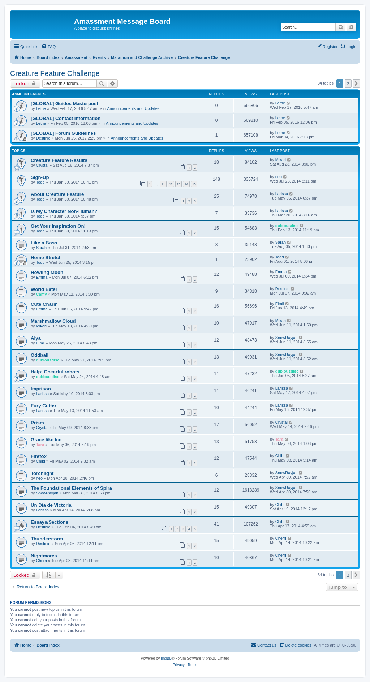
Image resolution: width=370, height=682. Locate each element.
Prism (37, 422)
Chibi (40, 461)
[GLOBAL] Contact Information (65, 118)
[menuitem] (48, 46)
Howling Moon (47, 272)
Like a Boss (44, 242)
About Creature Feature (57, 194)
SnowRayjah (286, 337)
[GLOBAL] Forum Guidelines (63, 133)
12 (171, 184)
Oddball (39, 355)
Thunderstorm (47, 538)
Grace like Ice (46, 439)
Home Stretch (46, 257)
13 (178, 184)
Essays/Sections (49, 522)
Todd (40, 182)
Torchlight (42, 473)
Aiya (36, 338)
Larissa (281, 194)
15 (194, 184)
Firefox (39, 456)
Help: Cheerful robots (55, 371)
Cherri (280, 538)
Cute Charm (44, 304)
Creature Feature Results (59, 160)
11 (163, 184)
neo (278, 177)
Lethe (41, 108)
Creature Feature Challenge (55, 73)
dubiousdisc (287, 225)
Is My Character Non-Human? (64, 211)
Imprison (41, 388)
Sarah (41, 247)
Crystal (42, 165)
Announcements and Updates (133, 108)
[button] (356, 83)
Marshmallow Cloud (53, 321)
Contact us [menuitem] (263, 644)
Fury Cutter (43, 405)
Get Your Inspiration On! (58, 226)
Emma (42, 277)
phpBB (166, 658)
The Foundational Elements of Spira (71, 488)
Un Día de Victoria (51, 505)
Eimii (279, 303)
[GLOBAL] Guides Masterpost (64, 103)
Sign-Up (40, 177)
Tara (40, 444)
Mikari (280, 160)
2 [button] (348, 83)
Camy (41, 294)
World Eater (44, 289)
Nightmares (44, 555)
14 (186, 184)
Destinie (43, 138)
